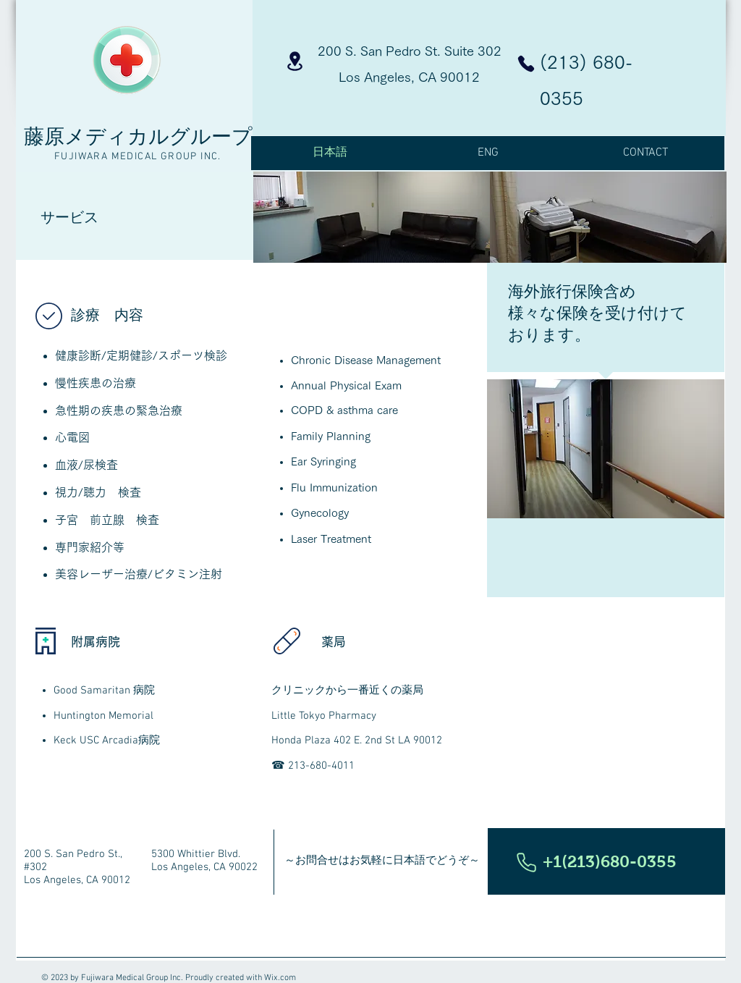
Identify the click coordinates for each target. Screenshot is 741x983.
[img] (371, 217)
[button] (606, 861)
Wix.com (280, 978)
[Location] (295, 61)
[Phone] (526, 63)
